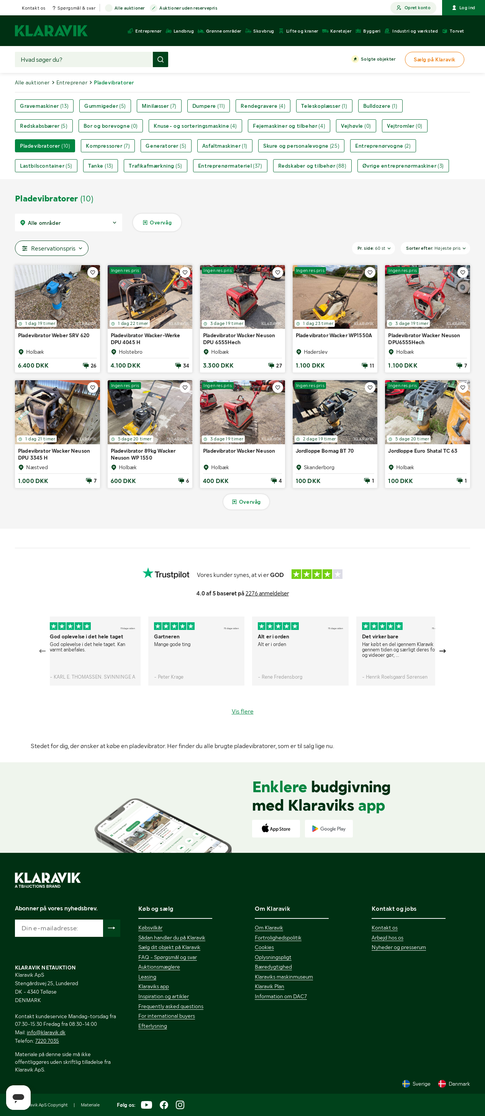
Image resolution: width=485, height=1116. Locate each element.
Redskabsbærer (44, 125)
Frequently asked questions (170, 1006)
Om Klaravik (269, 928)
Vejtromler (405, 125)
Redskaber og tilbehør (312, 165)
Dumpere (208, 105)
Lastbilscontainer (46, 165)
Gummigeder (105, 105)
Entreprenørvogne (383, 145)
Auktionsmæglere (159, 967)
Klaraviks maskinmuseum (284, 977)
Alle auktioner (130, 8)
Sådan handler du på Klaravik (171, 938)
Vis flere (243, 711)
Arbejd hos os (387, 938)
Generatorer (166, 145)
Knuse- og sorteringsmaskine (195, 125)
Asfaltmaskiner (224, 145)
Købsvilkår (150, 928)
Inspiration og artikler (163, 996)
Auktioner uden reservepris (188, 8)
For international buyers (166, 1016)
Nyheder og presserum (399, 947)
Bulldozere (380, 105)
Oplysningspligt (273, 957)
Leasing (147, 977)
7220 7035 (47, 1041)
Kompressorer (108, 145)
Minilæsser (159, 105)
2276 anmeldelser (267, 593)
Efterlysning (152, 1026)
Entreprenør (71, 82)
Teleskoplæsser (324, 105)
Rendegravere (263, 105)
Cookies (264, 947)
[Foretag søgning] (160, 59)
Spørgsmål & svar (76, 8)
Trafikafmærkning (155, 165)
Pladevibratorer (45, 145)
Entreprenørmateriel (230, 165)
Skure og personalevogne (301, 145)
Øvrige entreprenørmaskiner (403, 165)
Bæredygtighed (273, 967)
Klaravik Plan (269, 986)
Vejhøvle (356, 125)
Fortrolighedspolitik (278, 938)
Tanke (100, 165)
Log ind (463, 8)
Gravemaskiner (44, 105)
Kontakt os (34, 8)
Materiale (90, 1105)
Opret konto (413, 8)
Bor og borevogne (111, 125)
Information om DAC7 (281, 996)
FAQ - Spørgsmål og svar (167, 957)
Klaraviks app (153, 986)
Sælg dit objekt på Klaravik (169, 947)
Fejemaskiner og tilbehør (289, 125)
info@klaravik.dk (46, 1032)
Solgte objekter (378, 59)
